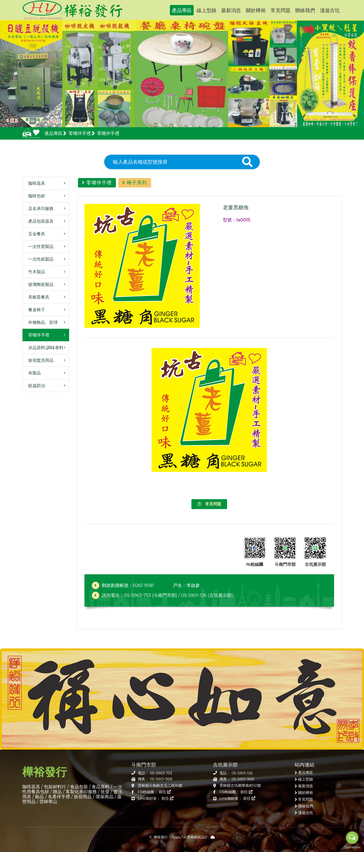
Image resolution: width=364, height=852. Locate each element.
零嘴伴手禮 (37, 335)
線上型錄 (206, 10)
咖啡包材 (35, 195)
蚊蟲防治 (35, 385)
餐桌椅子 (35, 309)
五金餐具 (35, 233)
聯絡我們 (305, 10)
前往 (165, 792)
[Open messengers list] (352, 837)
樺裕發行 (72, 10)
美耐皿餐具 (37, 297)
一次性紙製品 (39, 259)
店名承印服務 (39, 208)
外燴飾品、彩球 (41, 322)
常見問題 (280, 10)
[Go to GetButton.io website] (352, 847)
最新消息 (231, 10)
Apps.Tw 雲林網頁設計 (190, 837)
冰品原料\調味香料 (44, 347)
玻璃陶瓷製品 (39, 284)
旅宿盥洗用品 (39, 360)
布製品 (33, 372)
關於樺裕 (256, 10)
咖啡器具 (35, 183)
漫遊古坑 (330, 10)
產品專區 (182, 10)
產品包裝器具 (39, 221)
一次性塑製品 (39, 246)
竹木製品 (35, 271)
